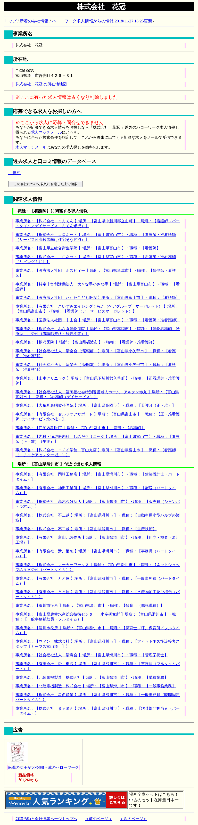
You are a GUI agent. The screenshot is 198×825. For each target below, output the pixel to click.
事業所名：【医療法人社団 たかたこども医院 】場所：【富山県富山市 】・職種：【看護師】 (97, 298)
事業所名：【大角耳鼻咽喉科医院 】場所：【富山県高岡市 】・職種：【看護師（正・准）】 (95, 405)
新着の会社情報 (34, 21)
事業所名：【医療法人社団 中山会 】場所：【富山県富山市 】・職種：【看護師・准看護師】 (97, 320)
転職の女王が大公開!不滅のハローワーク (43, 767)
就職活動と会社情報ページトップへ (46, 819)
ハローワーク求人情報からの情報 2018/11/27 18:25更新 (102, 21)
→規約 (14, 172)
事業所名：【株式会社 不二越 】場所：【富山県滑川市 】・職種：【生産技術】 (85, 529)
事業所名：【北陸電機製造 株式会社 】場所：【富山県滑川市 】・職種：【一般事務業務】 (95, 686)
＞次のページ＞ (133, 819)
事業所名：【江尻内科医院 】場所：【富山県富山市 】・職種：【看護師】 (80, 428)
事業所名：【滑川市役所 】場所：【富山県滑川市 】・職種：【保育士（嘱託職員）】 (89, 605)
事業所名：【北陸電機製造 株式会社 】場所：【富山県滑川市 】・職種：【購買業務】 (91, 677)
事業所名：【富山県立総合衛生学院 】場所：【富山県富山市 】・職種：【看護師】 (87, 248)
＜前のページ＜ (98, 819)
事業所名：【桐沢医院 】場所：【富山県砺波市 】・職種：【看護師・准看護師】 (85, 342)
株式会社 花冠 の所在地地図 (41, 84)
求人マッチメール (46, 132)
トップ (10, 21)
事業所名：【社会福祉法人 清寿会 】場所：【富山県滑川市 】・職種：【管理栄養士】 (91, 655)
